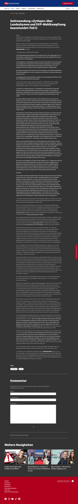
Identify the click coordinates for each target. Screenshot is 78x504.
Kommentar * (13, 403)
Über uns (6, 8)
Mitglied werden (67, 3)
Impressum (7, 482)
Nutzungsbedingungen (10, 488)
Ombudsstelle (31, 8)
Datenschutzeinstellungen (11, 492)
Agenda (18, 8)
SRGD (16, 13)
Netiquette (7, 486)
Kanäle (12, 8)
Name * (12, 391)
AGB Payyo (7, 490)
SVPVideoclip (14, 369)
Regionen (23, 8)
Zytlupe (21, 369)
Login (68, 8)
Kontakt (6, 481)
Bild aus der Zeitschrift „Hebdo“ (35, 214)
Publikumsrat (40, 8)
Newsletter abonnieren (65, 481)
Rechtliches (7, 484)
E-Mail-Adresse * (14, 397)
